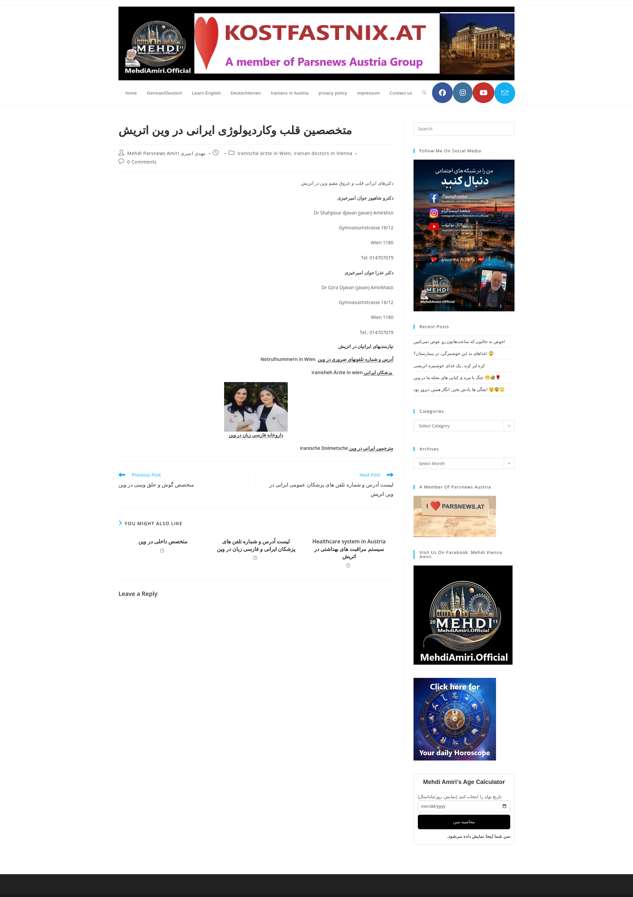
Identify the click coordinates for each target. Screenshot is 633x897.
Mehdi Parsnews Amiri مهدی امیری (166, 153)
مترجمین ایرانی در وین (370, 448)
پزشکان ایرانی (378, 372)
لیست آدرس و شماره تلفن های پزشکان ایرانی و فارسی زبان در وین (256, 545)
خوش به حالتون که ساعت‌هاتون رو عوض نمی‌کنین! (459, 341)
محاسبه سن (464, 821)
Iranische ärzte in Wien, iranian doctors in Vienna (295, 153)
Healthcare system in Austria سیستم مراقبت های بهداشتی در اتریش (348, 549)
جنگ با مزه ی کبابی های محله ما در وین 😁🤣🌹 (457, 377)
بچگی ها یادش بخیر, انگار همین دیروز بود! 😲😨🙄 (459, 389)
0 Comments (142, 162)
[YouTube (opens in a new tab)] (483, 92)
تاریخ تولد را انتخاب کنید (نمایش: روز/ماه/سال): (460, 796)
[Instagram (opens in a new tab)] (463, 92)
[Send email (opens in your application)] (504, 93)
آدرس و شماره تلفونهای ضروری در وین (355, 359)
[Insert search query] (464, 129)
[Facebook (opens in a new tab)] (442, 92)
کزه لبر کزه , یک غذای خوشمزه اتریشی (449, 366)
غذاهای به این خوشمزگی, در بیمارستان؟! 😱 (454, 353)
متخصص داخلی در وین (162, 541)
